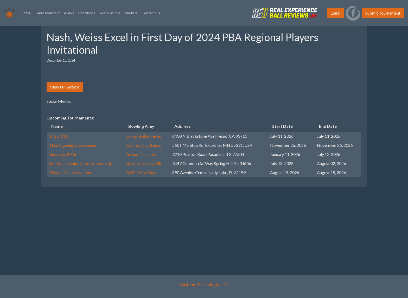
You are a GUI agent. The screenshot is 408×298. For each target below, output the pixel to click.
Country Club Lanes (143, 145)
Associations (109, 13)
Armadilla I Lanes (141, 154)
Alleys (69, 13)
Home (27, 12)
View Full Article (64, 86)
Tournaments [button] (46, 13)
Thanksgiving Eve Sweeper (73, 145)
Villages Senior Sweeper (70, 172)
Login (335, 12)
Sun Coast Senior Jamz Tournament (80, 163)
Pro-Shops (86, 13)
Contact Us (151, 13)
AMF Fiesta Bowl (141, 172)
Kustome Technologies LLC (204, 284)
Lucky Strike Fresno (143, 136)
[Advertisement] (201, 227)
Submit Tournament (382, 12)
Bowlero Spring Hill (143, 163)
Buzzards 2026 (62, 154)
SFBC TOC (59, 136)
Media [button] (130, 13)
